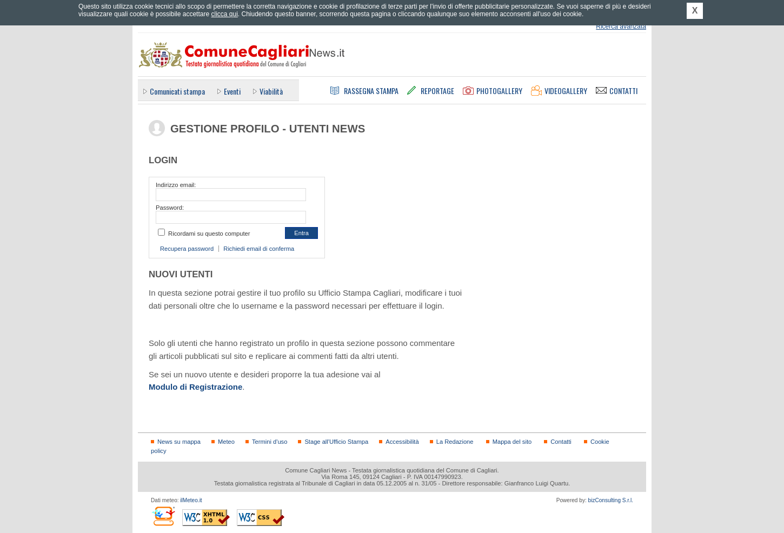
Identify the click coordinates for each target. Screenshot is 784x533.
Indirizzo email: (176, 185)
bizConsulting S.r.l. (610, 500)
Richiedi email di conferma (258, 248)
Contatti (560, 441)
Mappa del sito (512, 441)
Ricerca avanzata (621, 26)
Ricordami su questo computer (209, 233)
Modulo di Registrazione (195, 386)
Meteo (226, 441)
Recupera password (187, 248)
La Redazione (455, 441)
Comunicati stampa (177, 91)
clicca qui (224, 14)
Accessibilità (402, 441)
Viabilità (271, 91)
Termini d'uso (269, 441)
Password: (170, 207)
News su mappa (179, 441)
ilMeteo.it (191, 500)
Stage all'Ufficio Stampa (336, 441)
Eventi (232, 91)
